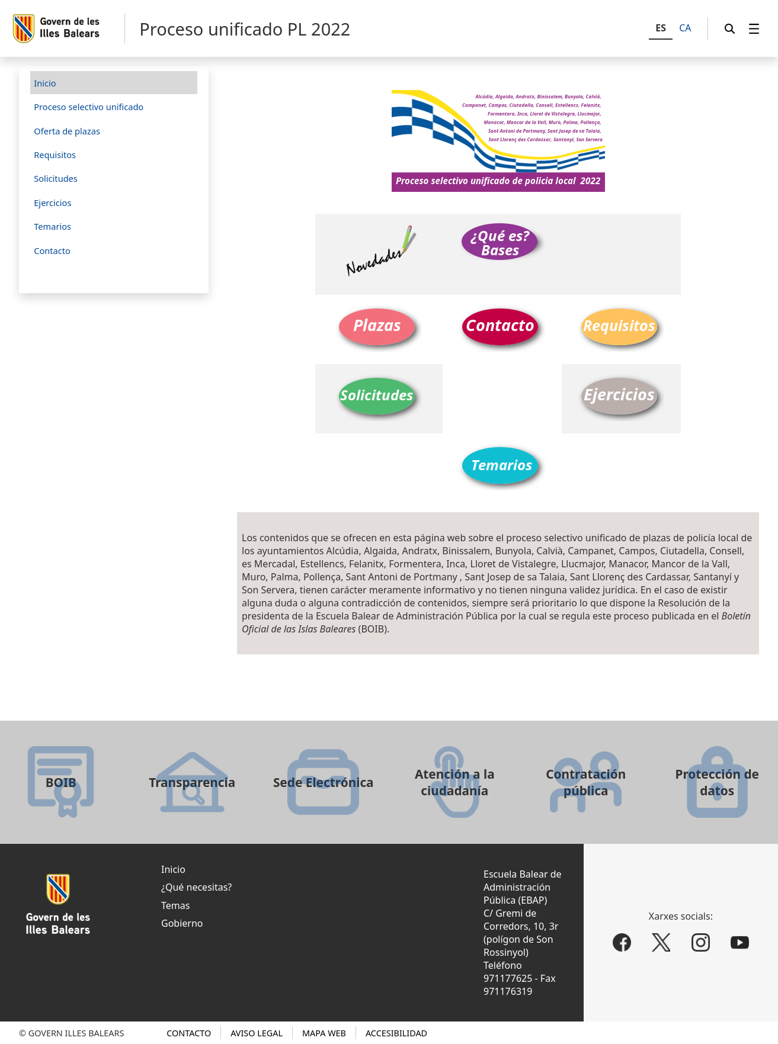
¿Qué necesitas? (196, 887)
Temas (175, 905)
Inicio (173, 869)
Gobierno (182, 923)
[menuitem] (754, 29)
